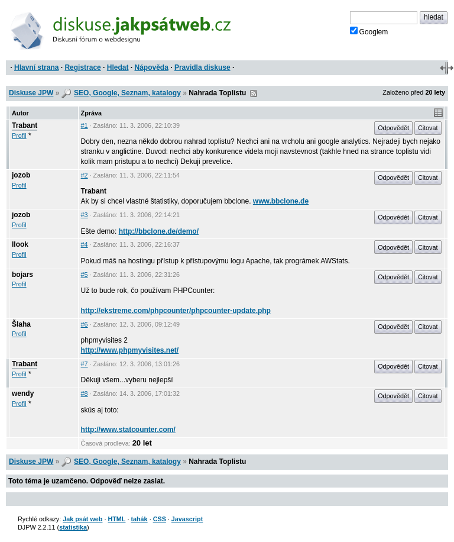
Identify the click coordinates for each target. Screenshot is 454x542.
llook (20, 244)
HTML (116, 518)
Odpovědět (393, 127)
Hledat (118, 67)
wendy (23, 393)
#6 (84, 324)
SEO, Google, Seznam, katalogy (127, 93)
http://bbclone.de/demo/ (159, 231)
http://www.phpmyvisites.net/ (130, 350)
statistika (73, 527)
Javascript (187, 518)
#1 (84, 125)
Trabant (24, 125)
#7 (84, 363)
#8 (84, 393)
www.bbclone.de (281, 201)
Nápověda (151, 67)
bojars (22, 274)
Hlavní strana (36, 67)
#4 (84, 244)
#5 (84, 274)
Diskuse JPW (31, 93)
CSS (159, 518)
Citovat (428, 127)
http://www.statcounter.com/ (128, 429)
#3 (84, 214)
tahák (139, 518)
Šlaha (21, 324)
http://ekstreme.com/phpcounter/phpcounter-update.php (176, 311)
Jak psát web (82, 518)
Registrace (82, 67)
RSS (253, 93)
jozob (21, 175)
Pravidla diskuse (202, 67)
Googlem (369, 31)
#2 (84, 175)
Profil (19, 135)
